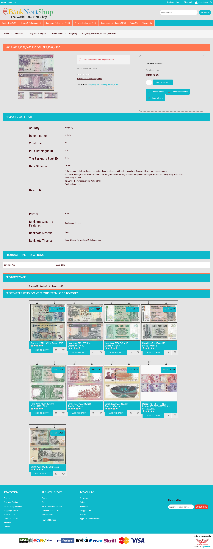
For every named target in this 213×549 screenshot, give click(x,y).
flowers (32, 286)
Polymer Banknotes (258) (85, 23)
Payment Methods (49, 520)
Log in (178, 2)
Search (45, 498)
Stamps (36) (147, 23)
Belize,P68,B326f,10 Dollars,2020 (45, 467)
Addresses (84, 506)
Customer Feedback (11, 502)
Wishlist (83, 514)
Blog (44, 502)
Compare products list (50, 510)
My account (84, 498)
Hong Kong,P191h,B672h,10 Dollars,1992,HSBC (42, 405)
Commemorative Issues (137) (113, 23)
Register (170, 2)
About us (7, 523)
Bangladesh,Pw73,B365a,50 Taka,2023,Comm (117, 405)
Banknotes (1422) (9, 23)
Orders (82, 502)
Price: (149, 75)
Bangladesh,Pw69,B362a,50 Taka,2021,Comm (79, 405)
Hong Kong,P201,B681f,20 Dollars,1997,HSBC (79, 344)
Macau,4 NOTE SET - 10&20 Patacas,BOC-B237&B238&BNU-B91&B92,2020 (156, 406)
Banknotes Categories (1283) (58, 23)
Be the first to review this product (89, 78)
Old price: (149, 70)
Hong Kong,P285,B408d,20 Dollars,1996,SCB (153, 344)
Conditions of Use (11, 519)
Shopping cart (85, 510)
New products (47, 514)
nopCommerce (206, 547)
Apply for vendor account (90, 519)
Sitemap (7, 498)
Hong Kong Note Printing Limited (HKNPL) (103, 85)
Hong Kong (56, 286)
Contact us (8, 527)
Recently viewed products (52, 506)
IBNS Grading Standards (13, 506)
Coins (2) (134, 23)
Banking (43, 286)
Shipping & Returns (11, 510)
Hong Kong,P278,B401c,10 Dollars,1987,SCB (116, 344)
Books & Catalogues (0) (31, 23)
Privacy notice (9, 514)
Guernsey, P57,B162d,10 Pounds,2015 (47, 343)
